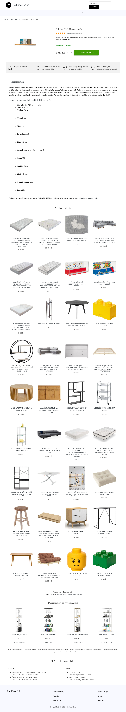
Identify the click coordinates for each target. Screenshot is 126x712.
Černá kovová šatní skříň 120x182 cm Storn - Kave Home (21, 494)
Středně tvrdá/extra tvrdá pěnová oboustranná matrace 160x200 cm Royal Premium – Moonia (77, 452)
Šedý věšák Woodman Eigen (49, 324)
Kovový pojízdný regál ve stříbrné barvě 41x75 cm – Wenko (104, 408)
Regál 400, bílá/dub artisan (77, 635)
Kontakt (101, 700)
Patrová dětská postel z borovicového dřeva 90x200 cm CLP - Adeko (77, 494)
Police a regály (77, 594)
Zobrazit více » (66, 40)
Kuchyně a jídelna (67, 13)
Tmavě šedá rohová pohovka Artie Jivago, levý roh (49, 450)
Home (10, 13)
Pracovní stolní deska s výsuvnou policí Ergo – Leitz (49, 494)
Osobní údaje (103, 691)
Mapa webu (57, 700)
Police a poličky (67, 594)
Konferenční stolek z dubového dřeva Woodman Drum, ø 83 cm (21, 408)
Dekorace (39, 13)
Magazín (56, 696)
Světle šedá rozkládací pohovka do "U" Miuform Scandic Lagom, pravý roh (104, 240)
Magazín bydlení (112, 13)
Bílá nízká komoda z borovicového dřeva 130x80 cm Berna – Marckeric (77, 367)
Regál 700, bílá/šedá (48, 635)
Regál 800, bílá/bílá (106, 635)
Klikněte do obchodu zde (88, 198)
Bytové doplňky (23, 13)
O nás (100, 696)
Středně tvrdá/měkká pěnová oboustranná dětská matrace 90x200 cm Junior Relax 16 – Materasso (21, 242)
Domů (6, 19)
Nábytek (84, 13)
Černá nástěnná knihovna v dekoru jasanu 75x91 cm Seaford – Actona (76, 408)
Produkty (11, 19)
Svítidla (97, 13)
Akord (100, 37)
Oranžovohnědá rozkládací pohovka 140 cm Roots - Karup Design (49, 575)
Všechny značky (58, 691)
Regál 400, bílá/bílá (19, 635)
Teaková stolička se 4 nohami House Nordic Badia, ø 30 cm (21, 533)
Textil (52, 13)
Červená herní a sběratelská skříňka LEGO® (77, 284)
